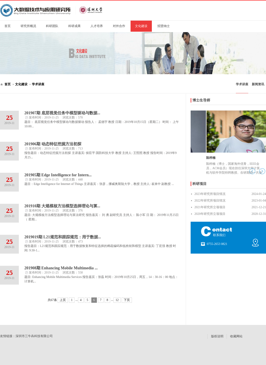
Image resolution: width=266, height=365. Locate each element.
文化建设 (141, 26)
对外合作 (119, 26)
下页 (127, 300)
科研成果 (74, 26)
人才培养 (96, 26)
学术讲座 (38, 84)
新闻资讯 (258, 84)
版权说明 (217, 336)
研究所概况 (28, 26)
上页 (63, 300)
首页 (7, 26)
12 (117, 300)
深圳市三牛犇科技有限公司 (34, 336)
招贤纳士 (163, 26)
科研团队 (52, 26)
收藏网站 (236, 336)
